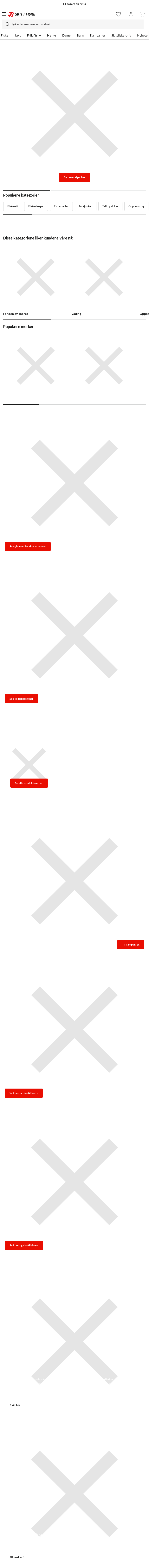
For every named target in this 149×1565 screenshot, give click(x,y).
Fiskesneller (61, 206)
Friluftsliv (34, 35)
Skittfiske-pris (121, 35)
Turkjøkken (85, 206)
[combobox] (73, 24)
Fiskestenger (36, 206)
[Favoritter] (118, 14)
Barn (80, 35)
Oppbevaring (136, 206)
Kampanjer (97, 35)
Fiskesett (12, 206)
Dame (66, 35)
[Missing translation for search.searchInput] (6, 24)
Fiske (5, 35)
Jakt (18, 35)
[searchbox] (77, 24)
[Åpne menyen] (4, 14)
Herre (51, 35)
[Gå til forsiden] (21, 14)
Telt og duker (110, 206)
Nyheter (143, 35)
